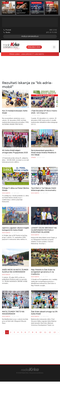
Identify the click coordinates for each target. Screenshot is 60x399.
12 (50, 332)
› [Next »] (58, 332)
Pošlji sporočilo (30, 36)
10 (40, 332)
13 (55, 332)
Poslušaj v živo (34, 47)
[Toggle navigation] (54, 47)
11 (45, 332)
